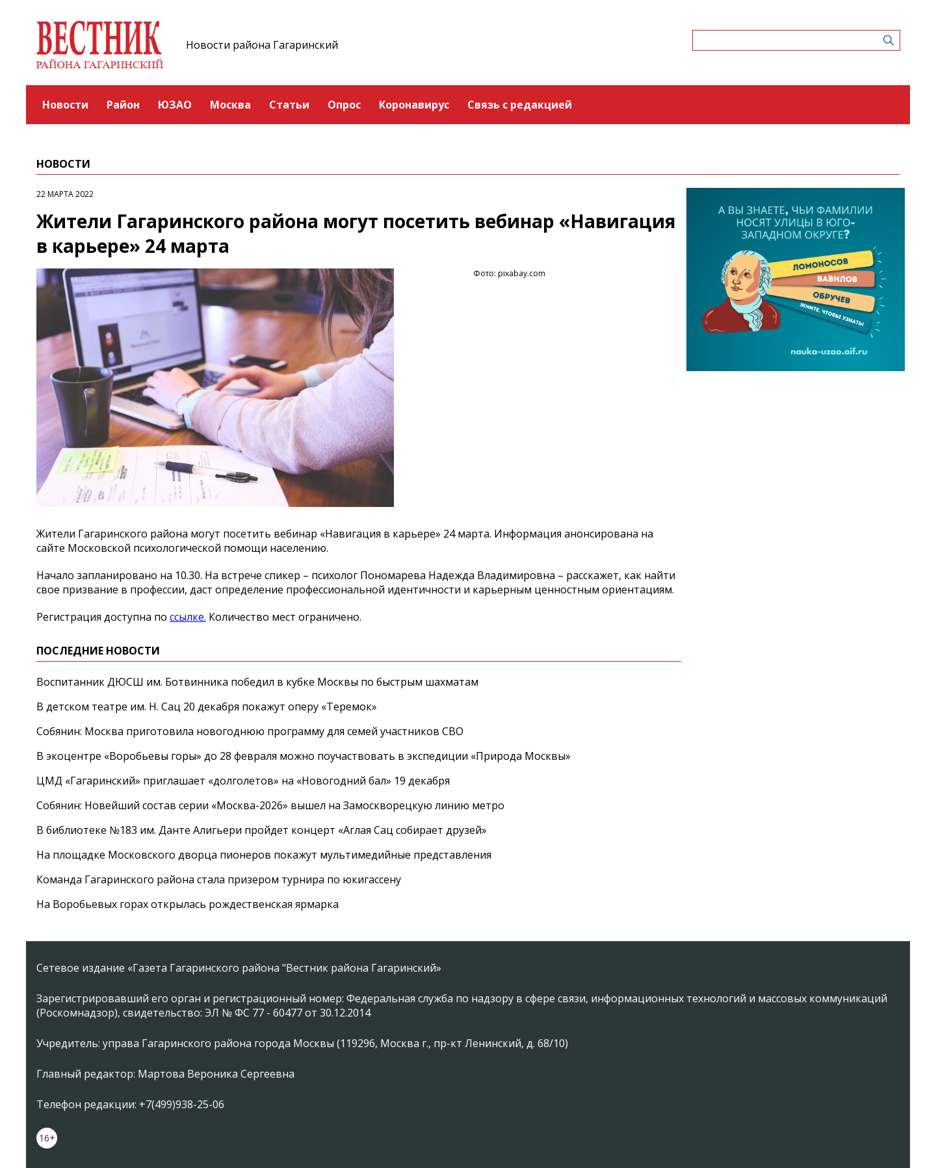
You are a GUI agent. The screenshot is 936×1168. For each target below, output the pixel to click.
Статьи (289, 104)
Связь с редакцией (519, 104)
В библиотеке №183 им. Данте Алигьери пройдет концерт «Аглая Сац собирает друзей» (261, 830)
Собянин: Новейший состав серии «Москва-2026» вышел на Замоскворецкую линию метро (270, 805)
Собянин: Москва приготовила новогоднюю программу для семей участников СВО (249, 731)
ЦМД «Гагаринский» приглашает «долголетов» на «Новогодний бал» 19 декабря (243, 780)
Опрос (344, 104)
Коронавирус (414, 104)
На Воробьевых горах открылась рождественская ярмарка (187, 904)
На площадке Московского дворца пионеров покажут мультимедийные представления (263, 855)
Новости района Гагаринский (262, 45)
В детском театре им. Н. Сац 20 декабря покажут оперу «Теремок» (206, 706)
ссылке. (188, 617)
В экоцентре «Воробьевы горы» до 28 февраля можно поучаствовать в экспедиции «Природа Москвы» (303, 756)
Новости (65, 104)
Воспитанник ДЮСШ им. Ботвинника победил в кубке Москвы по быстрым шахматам (257, 682)
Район (123, 104)
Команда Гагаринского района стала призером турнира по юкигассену (218, 879)
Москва (230, 104)
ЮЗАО (175, 104)
